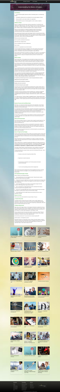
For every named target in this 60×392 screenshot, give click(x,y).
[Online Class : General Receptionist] (43, 330)
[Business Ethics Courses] (16, 255)
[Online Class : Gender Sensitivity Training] (30, 285)
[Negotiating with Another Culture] (16, 300)
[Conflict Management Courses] (43, 240)
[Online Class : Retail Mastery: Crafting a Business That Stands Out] (30, 345)
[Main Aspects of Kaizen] (16, 270)
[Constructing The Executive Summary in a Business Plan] (43, 345)
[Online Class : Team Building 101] (16, 285)
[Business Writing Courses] (43, 255)
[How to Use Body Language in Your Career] (16, 240)
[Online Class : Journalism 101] (30, 330)
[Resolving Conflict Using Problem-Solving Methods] (30, 300)
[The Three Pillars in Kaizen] (30, 240)
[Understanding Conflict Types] (43, 270)
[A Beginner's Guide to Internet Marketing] (30, 270)
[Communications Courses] (30, 255)
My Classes (35, 1)
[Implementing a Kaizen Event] (16, 345)
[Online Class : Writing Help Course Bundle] (16, 330)
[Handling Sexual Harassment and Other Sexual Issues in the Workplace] (30, 315)
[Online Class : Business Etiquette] (43, 315)
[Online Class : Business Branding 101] (16, 315)
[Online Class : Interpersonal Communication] (43, 300)
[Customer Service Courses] (43, 285)
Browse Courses (26, 1)
